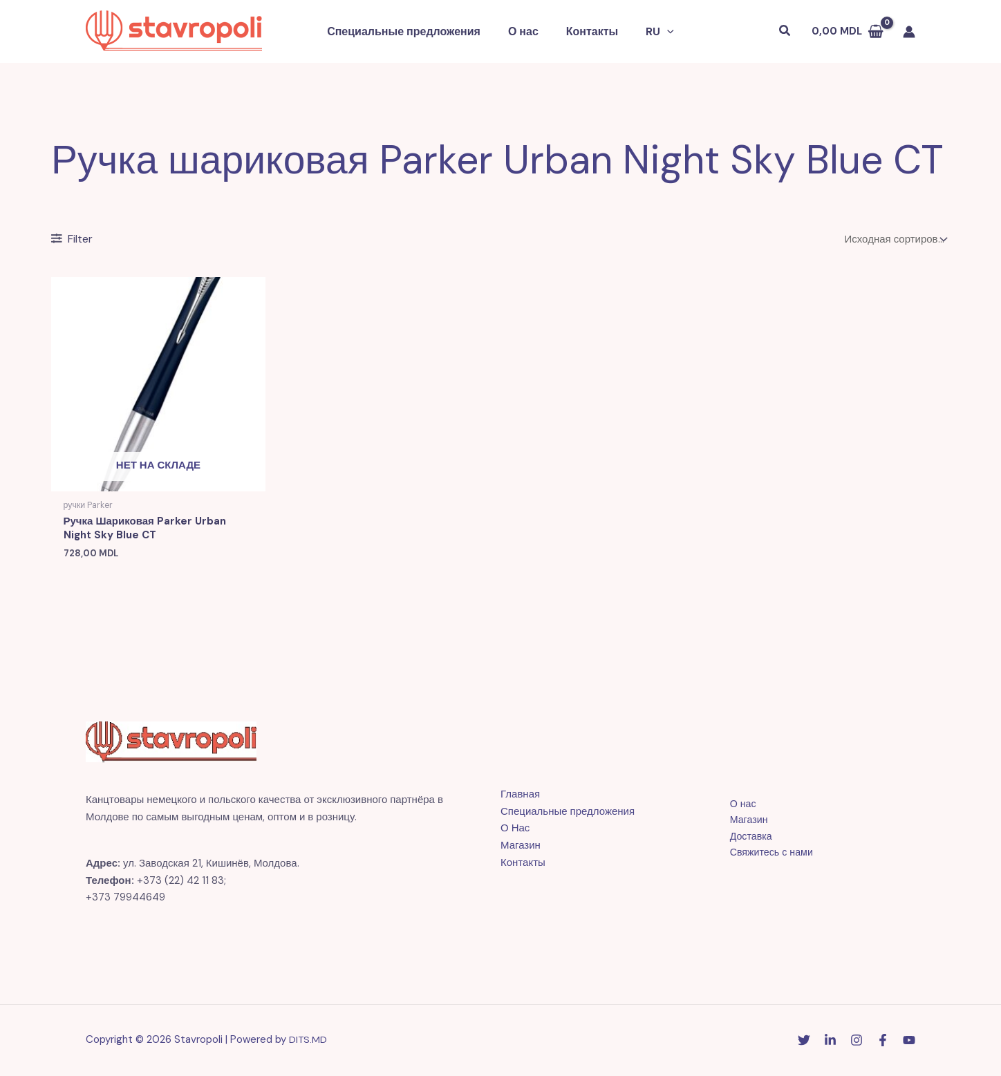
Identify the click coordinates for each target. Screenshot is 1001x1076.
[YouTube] (909, 1042)
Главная (520, 796)
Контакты (589, 31)
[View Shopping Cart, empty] (847, 31)
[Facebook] (883, 1042)
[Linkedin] (830, 1042)
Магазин (521, 847)
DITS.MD (308, 1041)
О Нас (515, 831)
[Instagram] (856, 1042)
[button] (651, 32)
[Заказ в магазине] (894, 239)
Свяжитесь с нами (765, 856)
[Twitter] (804, 1042)
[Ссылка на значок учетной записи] (909, 32)
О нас (526, 31)
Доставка (744, 839)
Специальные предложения (412, 31)
